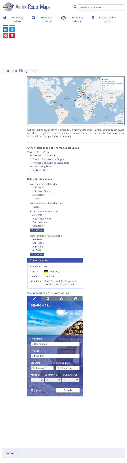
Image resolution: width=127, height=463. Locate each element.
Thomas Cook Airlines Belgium (48, 159)
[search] (97, 8)
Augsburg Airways (41, 218)
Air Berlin (37, 214)
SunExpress (38, 194)
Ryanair (36, 206)
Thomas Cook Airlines (44, 155)
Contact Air (38, 225)
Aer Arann (37, 239)
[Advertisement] (75, 43)
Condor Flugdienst (42, 166)
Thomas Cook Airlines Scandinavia (50, 162)
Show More (37, 230)
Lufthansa (37, 187)
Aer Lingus (38, 242)
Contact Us (12, 453)
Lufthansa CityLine (42, 191)
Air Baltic (37, 250)
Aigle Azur (37, 246)
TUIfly (35, 198)
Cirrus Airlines (39, 222)
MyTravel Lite (39, 170)
